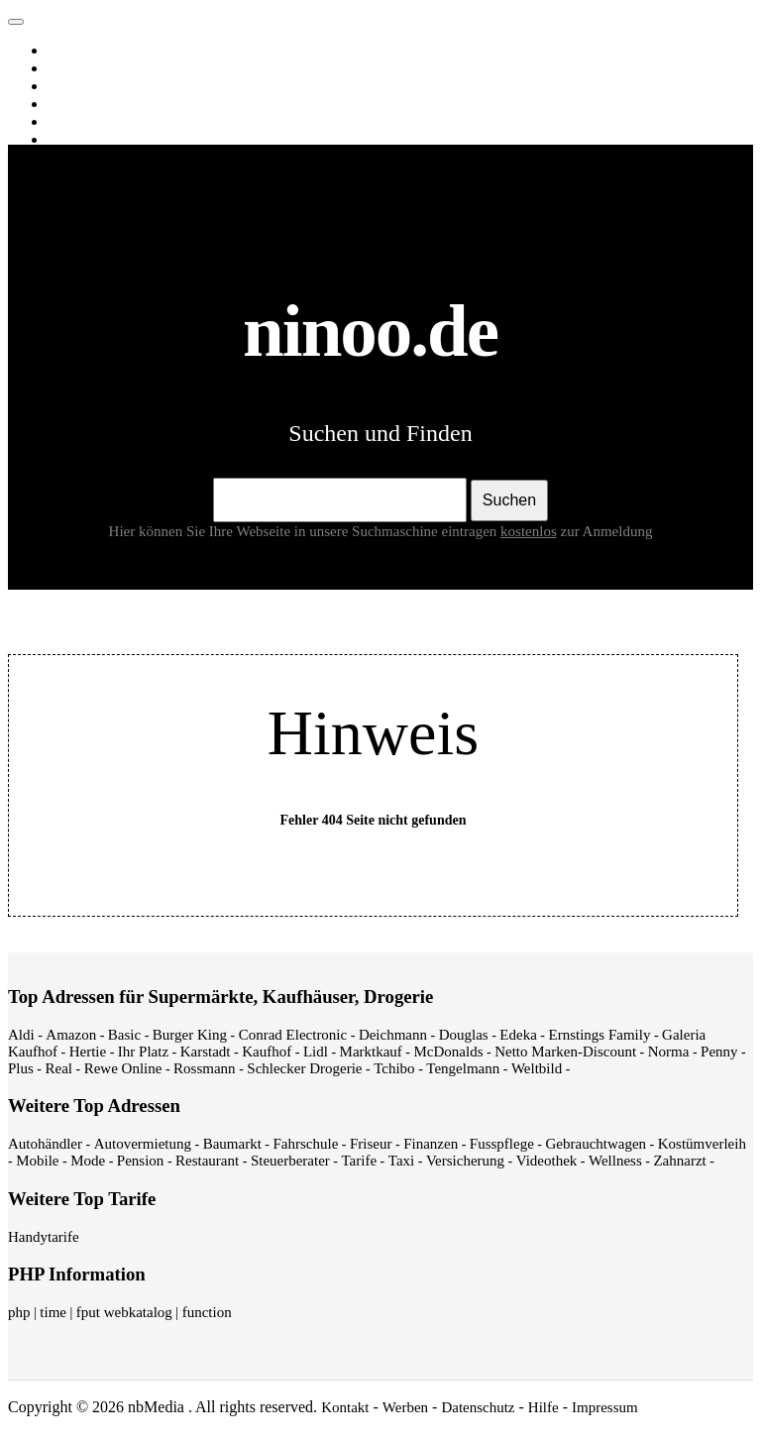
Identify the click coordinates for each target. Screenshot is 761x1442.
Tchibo (394, 1068)
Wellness (615, 1160)
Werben (405, 1407)
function (207, 1312)
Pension (140, 1160)
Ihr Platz (143, 1051)
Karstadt (205, 1051)
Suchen (509, 500)
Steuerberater (290, 1160)
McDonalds (449, 1051)
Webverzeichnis (99, 122)
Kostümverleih (702, 1144)
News (68, 104)
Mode (87, 1160)
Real (59, 1068)
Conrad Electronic (293, 1035)
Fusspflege (502, 1144)
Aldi (21, 1035)
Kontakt (345, 1407)
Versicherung (465, 1160)
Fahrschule (305, 1144)
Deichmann (393, 1035)
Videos (72, 86)
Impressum (605, 1407)
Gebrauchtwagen (595, 1144)
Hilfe (543, 1407)
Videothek (547, 1160)
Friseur (371, 1144)
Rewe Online (123, 1068)
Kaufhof (266, 1051)
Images (73, 68)
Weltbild (536, 1068)
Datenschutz (477, 1407)
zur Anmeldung (607, 531)
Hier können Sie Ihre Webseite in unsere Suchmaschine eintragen (335, 531)
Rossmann (204, 1068)
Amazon (71, 1035)
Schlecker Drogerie (304, 1068)
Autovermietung (142, 1144)
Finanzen (430, 1144)
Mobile (37, 1160)
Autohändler (45, 1144)
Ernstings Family (600, 1035)
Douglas (464, 1035)
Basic (124, 1035)
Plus (21, 1068)
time (53, 1312)
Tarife (360, 1160)
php (19, 1312)
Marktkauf (371, 1051)
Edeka (517, 1035)
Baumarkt (232, 1144)
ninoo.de (55, 17)
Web (64, 50)
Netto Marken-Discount (565, 1051)
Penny (719, 1051)
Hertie (87, 1051)
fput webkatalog (124, 1312)
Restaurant (207, 1160)
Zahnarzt (679, 1160)
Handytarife (43, 1237)
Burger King (190, 1035)
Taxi (401, 1160)
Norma (669, 1051)
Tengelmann (462, 1068)
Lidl (315, 1051)
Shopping (80, 140)
